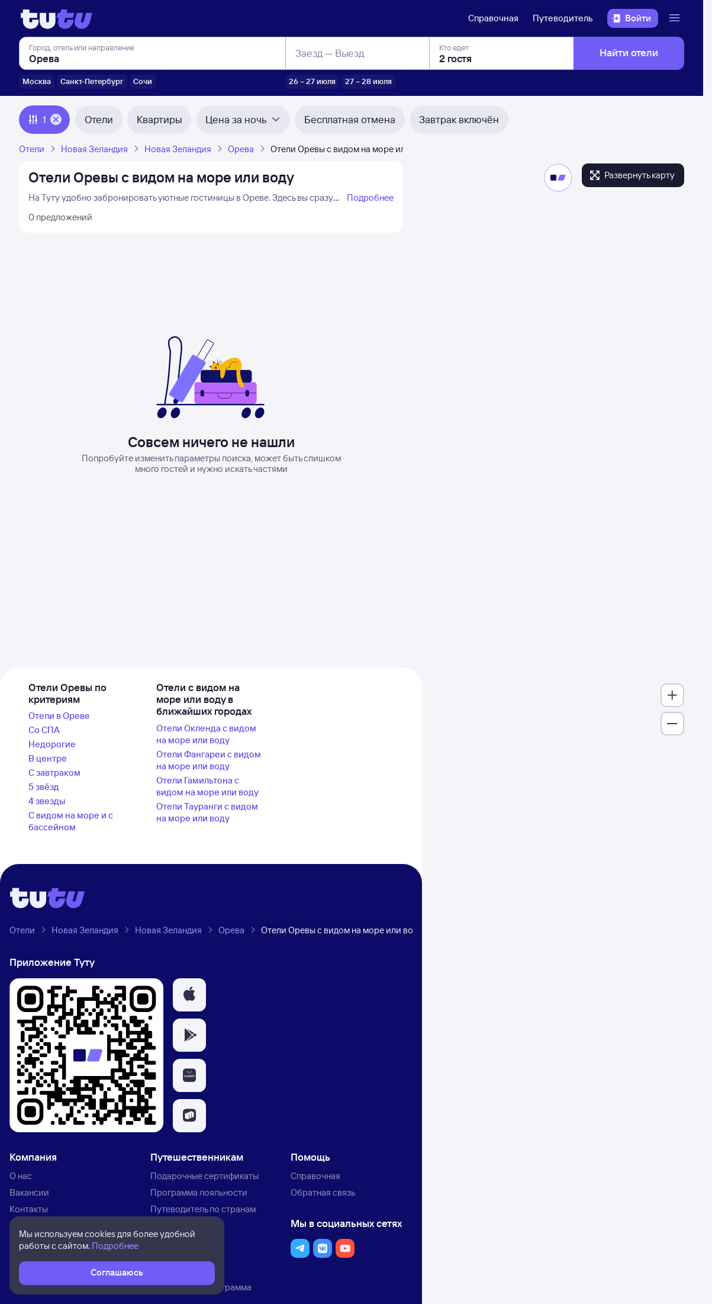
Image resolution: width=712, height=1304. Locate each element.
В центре (47, 758)
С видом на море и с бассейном (70, 821)
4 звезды (46, 801)
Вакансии (29, 1192)
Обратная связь (323, 1192)
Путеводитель (563, 18)
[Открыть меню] (676, 18)
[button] (189, 994)
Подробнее (370, 197)
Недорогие (52, 744)
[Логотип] (56, 18)
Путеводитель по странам (203, 1209)
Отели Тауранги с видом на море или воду (207, 812)
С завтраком (54, 772)
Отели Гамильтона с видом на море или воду (207, 786)
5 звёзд (43, 786)
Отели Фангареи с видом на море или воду (208, 760)
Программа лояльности (198, 1192)
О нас (20, 1175)
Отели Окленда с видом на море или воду (206, 734)
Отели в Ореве (59, 715)
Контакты (28, 1209)
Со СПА (44, 729)
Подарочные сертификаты (204, 1175)
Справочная (493, 18)
